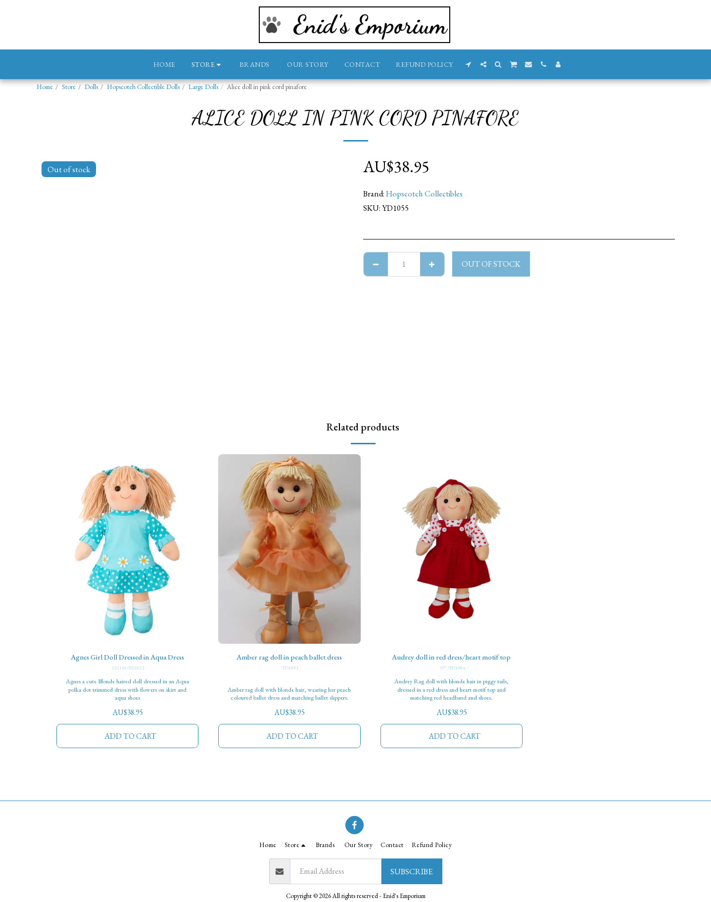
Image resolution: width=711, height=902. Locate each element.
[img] (127, 549)
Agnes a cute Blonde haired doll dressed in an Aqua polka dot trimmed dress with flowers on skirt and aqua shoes (127, 703)
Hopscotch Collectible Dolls (143, 87)
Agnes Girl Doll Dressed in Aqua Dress (127, 663)
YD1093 (290, 669)
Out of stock (491, 263)
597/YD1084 (452, 681)
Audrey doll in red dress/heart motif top (451, 663)
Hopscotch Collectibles (424, 193)
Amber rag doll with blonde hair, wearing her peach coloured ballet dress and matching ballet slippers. (289, 703)
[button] (468, 64)
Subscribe (411, 871)
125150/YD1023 (128, 681)
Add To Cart (130, 750)
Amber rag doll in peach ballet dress (289, 657)
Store (69, 87)
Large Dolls (203, 87)
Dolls (91, 87)
